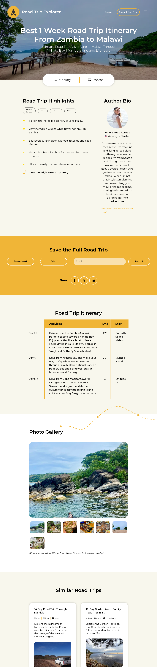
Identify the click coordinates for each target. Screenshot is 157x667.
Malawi (29, 110)
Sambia (29, 112)
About (108, 12)
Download (20, 261)
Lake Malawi (76, 120)
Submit (139, 261)
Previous (118, 434)
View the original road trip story (48, 172)
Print (53, 261)
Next (126, 434)
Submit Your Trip (128, 12)
